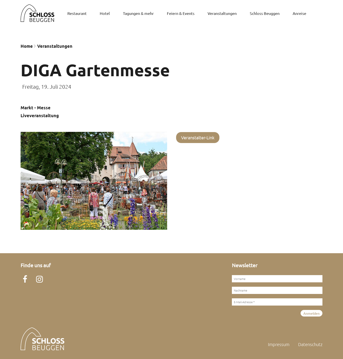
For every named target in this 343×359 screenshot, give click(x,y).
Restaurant (77, 13)
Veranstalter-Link (197, 137)
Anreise (299, 13)
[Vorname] (277, 278)
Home (27, 46)
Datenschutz (310, 344)
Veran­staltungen (222, 13)
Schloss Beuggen (265, 13)
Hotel (105, 13)
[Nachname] (277, 290)
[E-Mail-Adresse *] (277, 302)
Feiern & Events (180, 13)
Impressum (278, 344)
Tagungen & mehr (138, 13)
